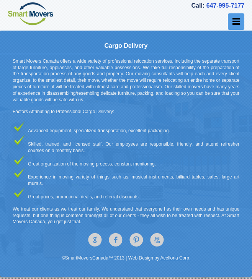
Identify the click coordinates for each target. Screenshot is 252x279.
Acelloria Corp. (175, 258)
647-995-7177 (225, 5)
